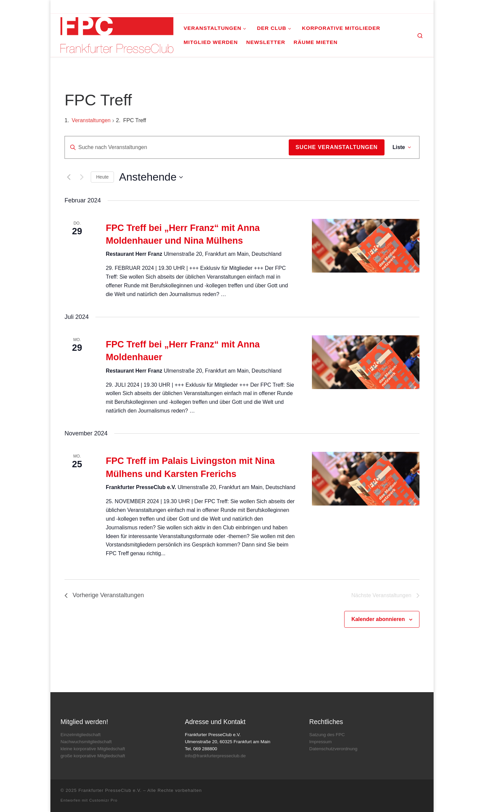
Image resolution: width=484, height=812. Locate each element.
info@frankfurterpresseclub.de (215, 755)
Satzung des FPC (327, 734)
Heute (102, 177)
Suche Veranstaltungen (336, 147)
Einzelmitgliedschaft (80, 734)
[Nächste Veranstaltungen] (82, 177)
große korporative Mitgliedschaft (93, 755)
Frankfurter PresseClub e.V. (110, 790)
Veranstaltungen (91, 120)
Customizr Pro (103, 800)
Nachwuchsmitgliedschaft (86, 741)
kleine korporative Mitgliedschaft (93, 748)
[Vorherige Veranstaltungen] (69, 177)
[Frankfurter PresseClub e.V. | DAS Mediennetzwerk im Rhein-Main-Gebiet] (117, 34)
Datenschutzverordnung (333, 748)
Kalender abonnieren (378, 619)
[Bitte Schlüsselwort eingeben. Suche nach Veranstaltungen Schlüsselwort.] (177, 147)
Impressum (320, 741)
